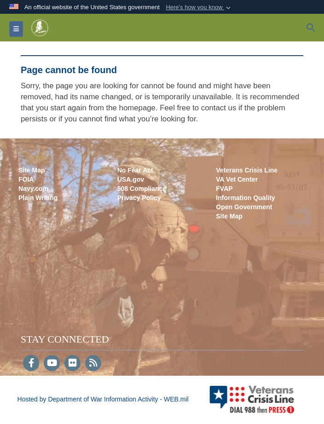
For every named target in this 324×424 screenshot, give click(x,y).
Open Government (244, 207)
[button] (199, 7)
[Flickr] (72, 363)
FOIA (26, 179)
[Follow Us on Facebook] (31, 363)
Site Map (31, 170)
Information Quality (245, 197)
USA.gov (130, 179)
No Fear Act (135, 170)
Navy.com (33, 188)
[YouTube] (52, 363)
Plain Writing (38, 197)
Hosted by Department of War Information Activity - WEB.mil (103, 399)
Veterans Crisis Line (247, 170)
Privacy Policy (139, 197)
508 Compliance (142, 188)
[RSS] (93, 363)
